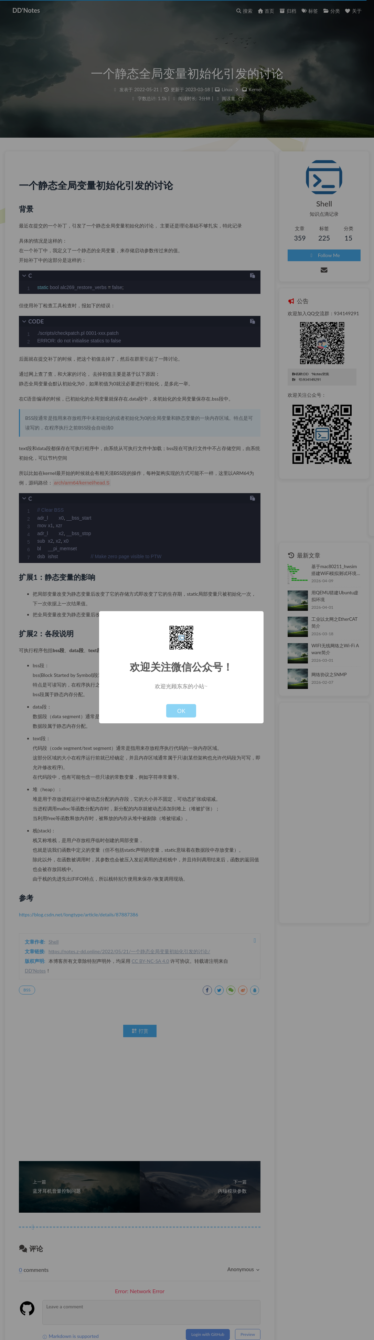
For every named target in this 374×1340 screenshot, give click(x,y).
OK (181, 711)
